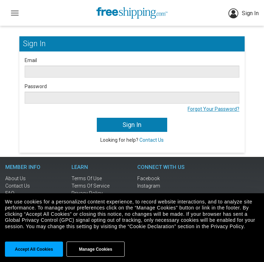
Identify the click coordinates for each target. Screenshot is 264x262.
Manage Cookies (95, 249)
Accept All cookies (34, 249)
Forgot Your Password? (213, 109)
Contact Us (151, 140)
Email (31, 60)
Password (36, 86)
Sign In (243, 13)
